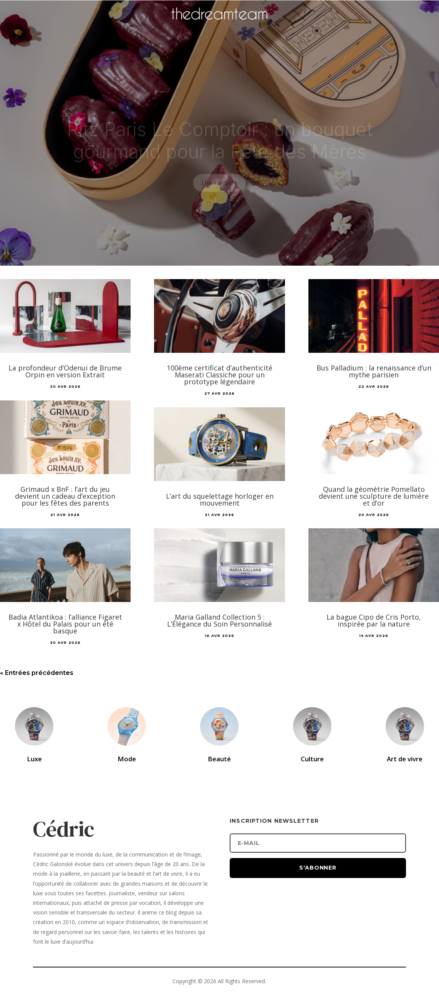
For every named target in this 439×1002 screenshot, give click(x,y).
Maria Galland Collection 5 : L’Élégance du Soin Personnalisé (219, 620)
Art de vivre (404, 758)
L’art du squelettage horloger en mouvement (219, 499)
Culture (312, 758)
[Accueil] (220, 25)
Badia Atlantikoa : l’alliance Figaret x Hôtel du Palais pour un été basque (65, 623)
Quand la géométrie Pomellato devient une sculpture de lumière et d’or (374, 496)
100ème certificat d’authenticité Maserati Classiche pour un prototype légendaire (219, 374)
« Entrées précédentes (36, 672)
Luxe (34, 758)
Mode (127, 758)
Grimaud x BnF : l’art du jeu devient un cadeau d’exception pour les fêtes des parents (65, 496)
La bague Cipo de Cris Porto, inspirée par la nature (373, 620)
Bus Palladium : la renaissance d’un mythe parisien (373, 371)
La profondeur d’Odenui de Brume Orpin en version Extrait (65, 371)
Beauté (219, 758)
